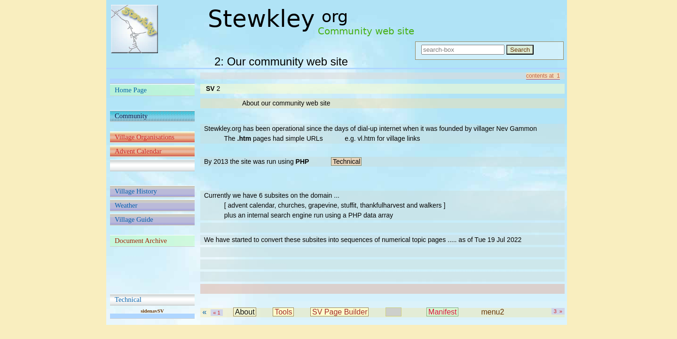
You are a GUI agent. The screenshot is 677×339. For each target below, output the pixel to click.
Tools (283, 312)
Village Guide (134, 219)
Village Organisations (144, 137)
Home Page (131, 90)
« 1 (216, 312)
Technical (128, 299)
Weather (126, 205)
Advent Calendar (138, 151)
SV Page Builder (339, 312)
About (245, 312)
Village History (136, 191)
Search (520, 49)
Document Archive (141, 240)
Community (131, 116)
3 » (558, 311)
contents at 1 (543, 76)
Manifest (442, 312)
